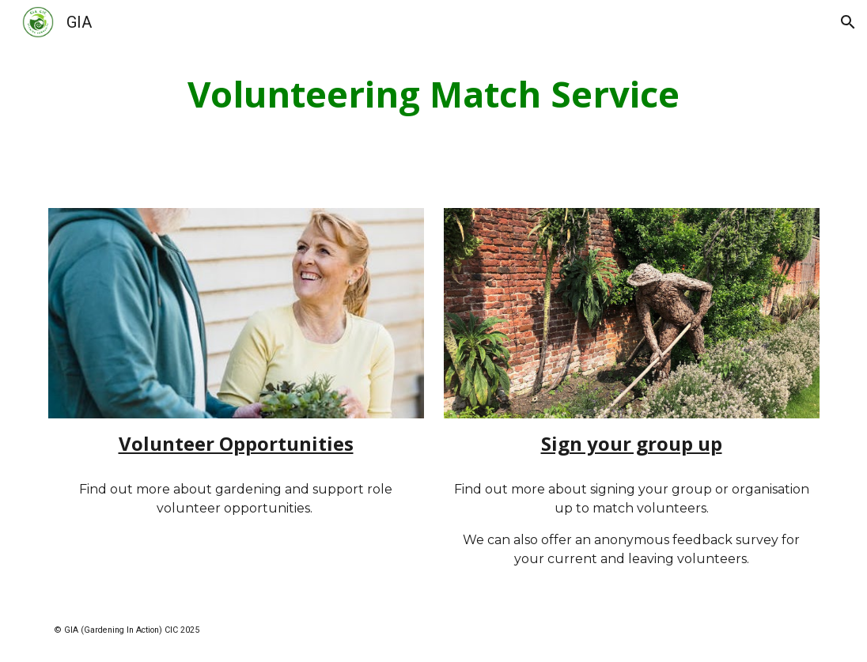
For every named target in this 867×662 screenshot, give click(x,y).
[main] (433, 94)
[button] (848, 22)
